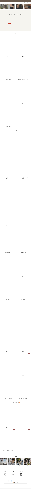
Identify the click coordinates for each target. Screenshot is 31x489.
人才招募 (13, 473)
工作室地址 (5, 473)
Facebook (5, 474)
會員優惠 (13, 474)
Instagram (5, 475)
